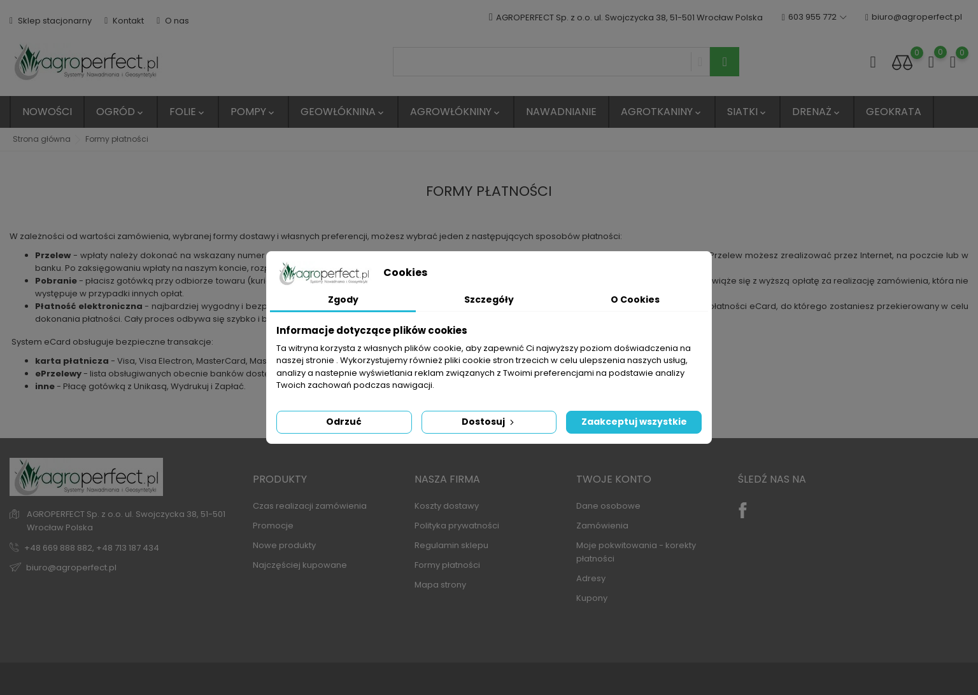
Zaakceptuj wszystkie (634, 421)
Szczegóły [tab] (489, 299)
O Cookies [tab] (635, 299)
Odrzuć (344, 421)
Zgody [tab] (343, 299)
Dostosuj (489, 421)
